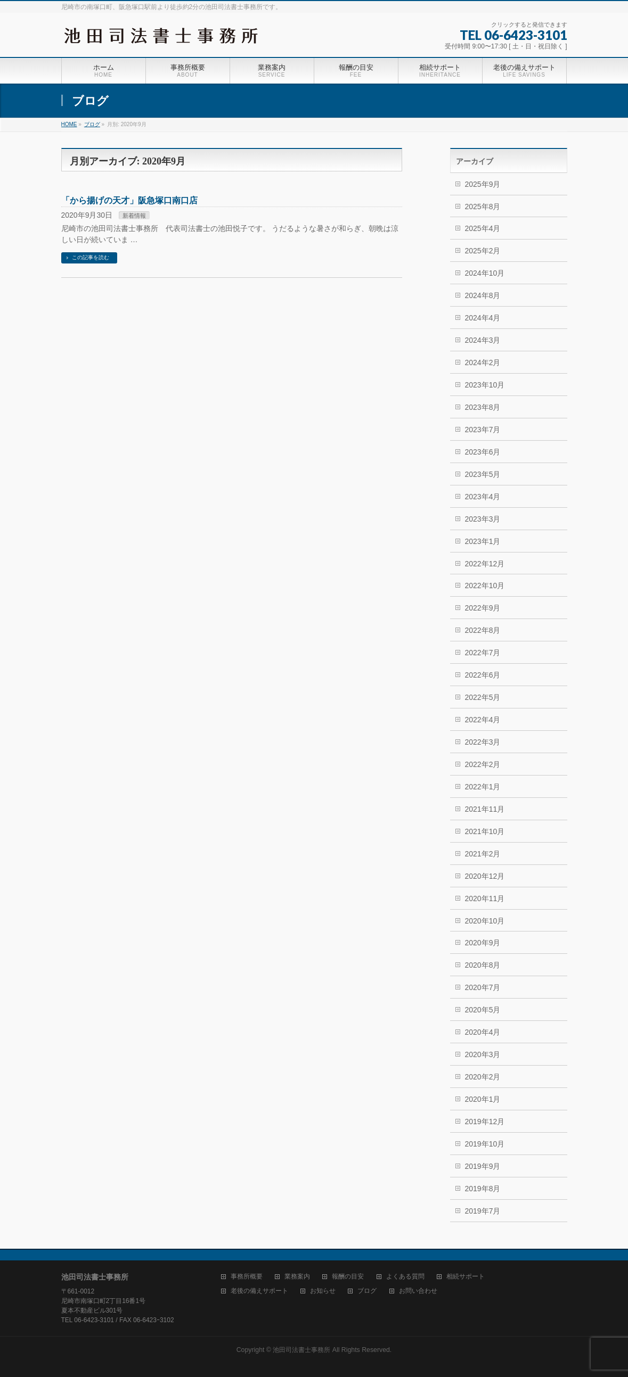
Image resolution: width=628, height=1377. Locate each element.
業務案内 (297, 1276)
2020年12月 (485, 876)
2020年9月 (483, 942)
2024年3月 (483, 340)
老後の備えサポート (259, 1291)
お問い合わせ (418, 1291)
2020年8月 (483, 965)
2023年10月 (485, 385)
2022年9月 (483, 608)
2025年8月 (483, 206)
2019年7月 (483, 1211)
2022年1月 (483, 786)
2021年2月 (483, 854)
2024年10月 (485, 273)
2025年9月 (483, 184)
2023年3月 (483, 519)
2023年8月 (483, 407)
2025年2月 (483, 250)
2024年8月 (483, 295)
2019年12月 (485, 1121)
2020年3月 (483, 1054)
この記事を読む (90, 257)
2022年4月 (483, 719)
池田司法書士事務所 (301, 1350)
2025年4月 (483, 228)
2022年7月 (483, 652)
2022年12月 (485, 563)
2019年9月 (483, 1166)
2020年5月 (483, 1009)
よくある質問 (405, 1276)
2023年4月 (483, 496)
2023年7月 (483, 429)
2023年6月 (483, 452)
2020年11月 (485, 898)
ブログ (367, 1291)
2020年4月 (483, 1032)
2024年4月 (483, 318)
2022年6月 (483, 675)
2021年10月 (485, 831)
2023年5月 (483, 474)
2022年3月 (483, 742)
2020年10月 (485, 921)
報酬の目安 (348, 1276)
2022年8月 (483, 630)
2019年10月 (485, 1144)
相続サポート (465, 1276)
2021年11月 (485, 809)
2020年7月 (483, 987)
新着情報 (134, 215)
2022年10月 (485, 585)
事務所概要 (247, 1276)
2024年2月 (483, 362)
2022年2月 (483, 764)
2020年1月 (483, 1099)
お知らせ (323, 1291)
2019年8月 (483, 1188)
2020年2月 (483, 1077)
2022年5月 (483, 697)
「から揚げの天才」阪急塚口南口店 (129, 200)
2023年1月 (483, 541)
